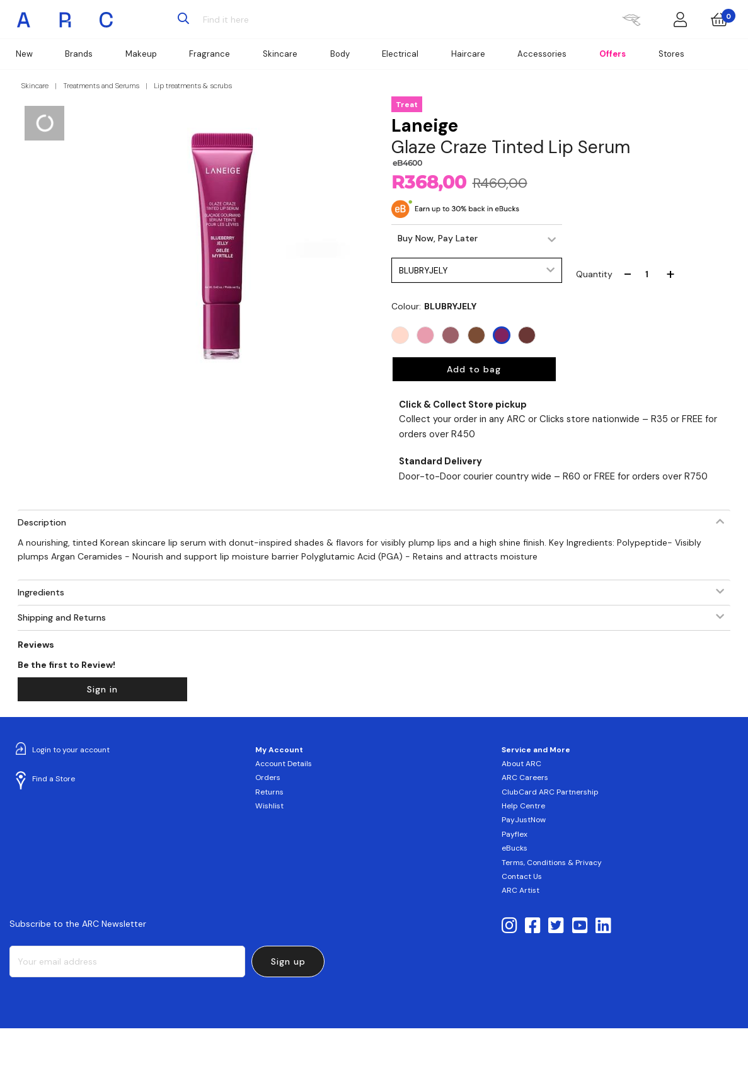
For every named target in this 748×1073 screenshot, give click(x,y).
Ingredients (41, 592)
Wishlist (269, 806)
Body (340, 54)
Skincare (280, 54)
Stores (671, 54)
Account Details (283, 764)
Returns (269, 792)
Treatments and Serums (101, 86)
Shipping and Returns (62, 617)
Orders (267, 777)
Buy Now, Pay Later (438, 238)
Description (42, 522)
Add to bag (474, 369)
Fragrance (209, 54)
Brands (79, 54)
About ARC (521, 764)
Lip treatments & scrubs (193, 86)
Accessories (542, 54)
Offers (612, 54)
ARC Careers (525, 777)
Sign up (288, 961)
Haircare (468, 54)
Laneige (424, 125)
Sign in (102, 689)
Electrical (400, 54)
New (24, 54)
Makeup (141, 54)
